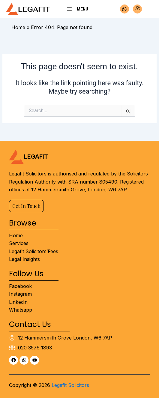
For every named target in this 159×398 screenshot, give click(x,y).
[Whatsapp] (124, 8)
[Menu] (69, 9)
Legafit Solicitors (70, 385)
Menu (82, 8)
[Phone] (137, 8)
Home (18, 27)
